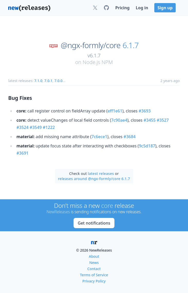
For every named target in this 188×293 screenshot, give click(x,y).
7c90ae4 (119, 120)
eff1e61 (115, 111)
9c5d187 (147, 146)
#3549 (36, 127)
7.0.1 (48, 80)
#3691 (22, 153)
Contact (94, 268)
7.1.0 (38, 80)
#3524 (22, 127)
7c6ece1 (100, 136)
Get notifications (94, 223)
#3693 (145, 111)
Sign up (165, 8)
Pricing (122, 8)
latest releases (101, 173)
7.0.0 (58, 80)
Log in (142, 8)
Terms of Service (94, 274)
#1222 (49, 127)
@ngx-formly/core (90, 45)
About (94, 256)
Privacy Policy (93, 281)
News (94, 262)
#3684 (129, 136)
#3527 (163, 120)
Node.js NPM (98, 62)
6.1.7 (131, 45)
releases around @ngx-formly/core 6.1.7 (94, 178)
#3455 (150, 120)
